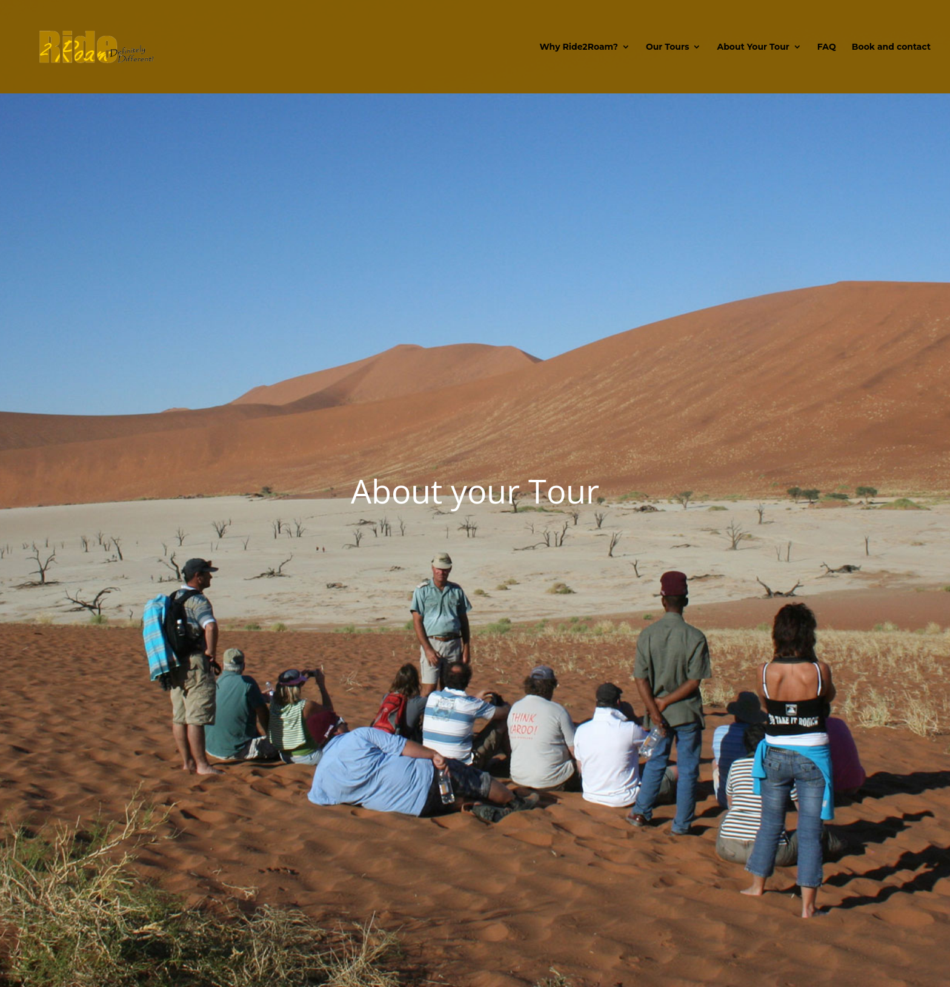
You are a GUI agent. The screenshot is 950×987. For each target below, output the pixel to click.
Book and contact (891, 47)
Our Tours (667, 47)
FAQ (826, 47)
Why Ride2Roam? (578, 47)
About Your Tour (753, 47)
